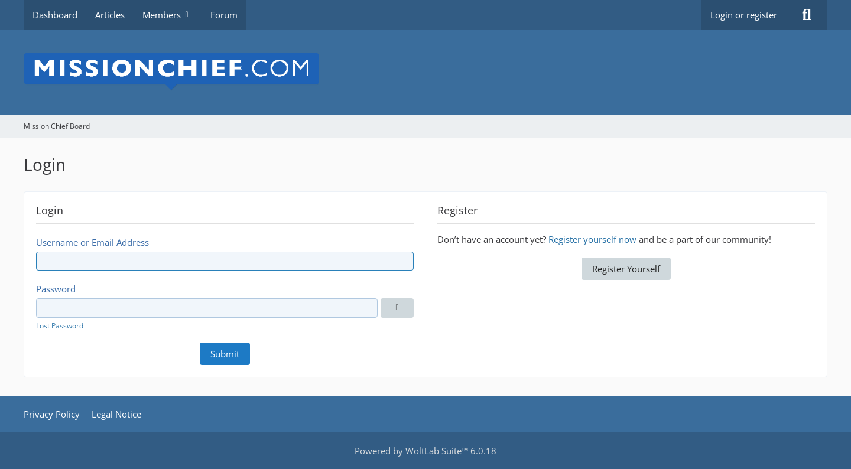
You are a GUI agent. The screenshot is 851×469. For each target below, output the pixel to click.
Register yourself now (592, 239)
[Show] (397, 307)
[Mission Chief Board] (425, 72)
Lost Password (59, 326)
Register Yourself (626, 269)
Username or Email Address (92, 242)
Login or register (743, 15)
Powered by (425, 451)
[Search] (806, 15)
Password (56, 289)
